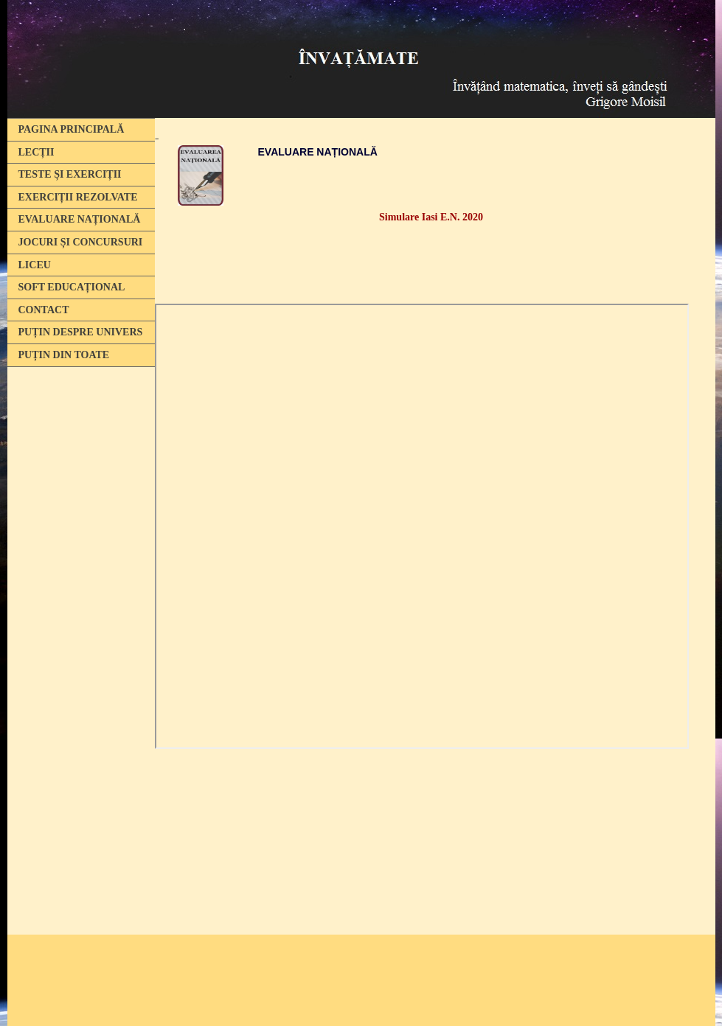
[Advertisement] (77, 599)
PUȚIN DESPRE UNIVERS (80, 332)
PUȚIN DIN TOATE (64, 354)
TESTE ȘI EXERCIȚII (70, 174)
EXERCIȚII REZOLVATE (78, 197)
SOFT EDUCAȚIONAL (71, 287)
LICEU (34, 265)
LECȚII (36, 152)
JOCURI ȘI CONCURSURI (80, 242)
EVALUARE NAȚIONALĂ (79, 219)
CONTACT (43, 309)
